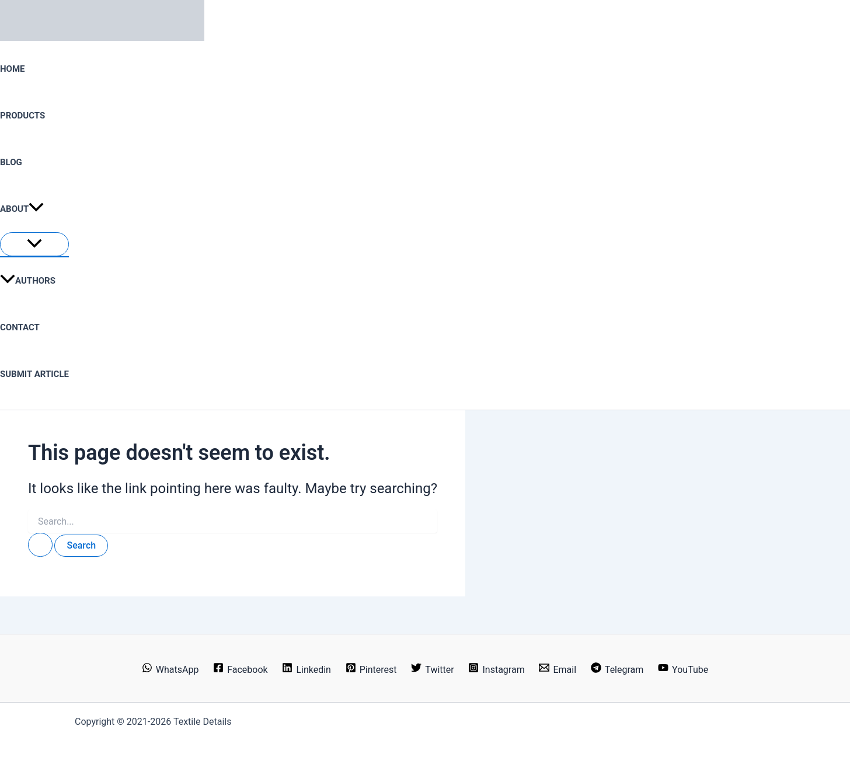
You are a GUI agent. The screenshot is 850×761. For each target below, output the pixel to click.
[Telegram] (617, 669)
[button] (36, 209)
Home (12, 69)
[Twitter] (432, 669)
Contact (20, 327)
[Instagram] (496, 669)
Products (22, 115)
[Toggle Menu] (34, 244)
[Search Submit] (40, 545)
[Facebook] (240, 669)
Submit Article (34, 374)
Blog (11, 162)
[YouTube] (683, 669)
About (22, 209)
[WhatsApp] (170, 669)
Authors (27, 280)
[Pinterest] (371, 669)
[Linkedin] (306, 669)
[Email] (557, 669)
